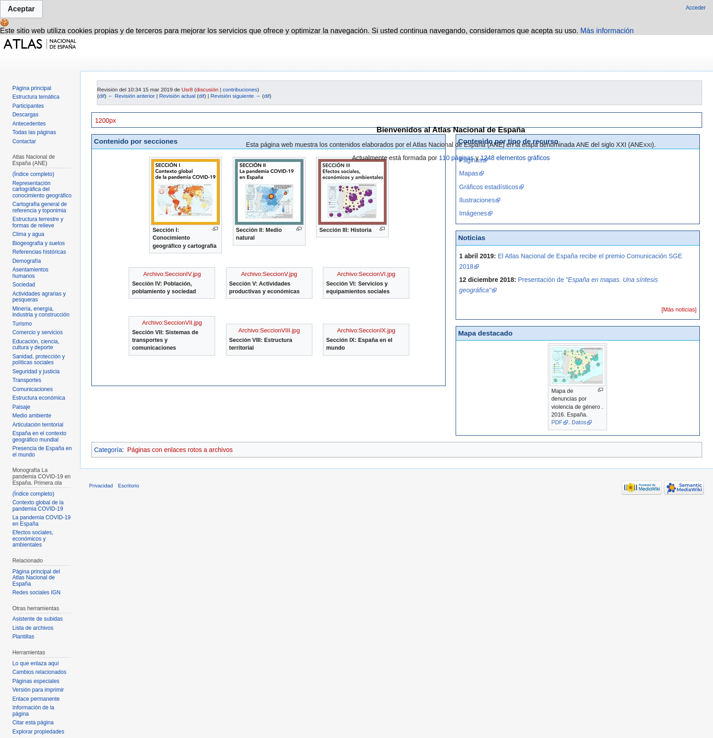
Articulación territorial (37, 425)
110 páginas (456, 157)
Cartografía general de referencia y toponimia (39, 207)
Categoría (108, 449)
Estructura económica (38, 398)
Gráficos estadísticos (488, 187)
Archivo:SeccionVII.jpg (172, 322)
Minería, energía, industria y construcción (40, 312)
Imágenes (473, 213)
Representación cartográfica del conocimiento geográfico (41, 189)
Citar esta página (33, 722)
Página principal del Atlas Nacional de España (36, 577)
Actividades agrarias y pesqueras (38, 297)
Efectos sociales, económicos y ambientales (32, 538)
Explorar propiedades (38, 731)
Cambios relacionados (39, 672)
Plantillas (23, 636)
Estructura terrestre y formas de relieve (37, 222)
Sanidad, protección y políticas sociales (38, 359)
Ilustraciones (477, 200)
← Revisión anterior (131, 96)
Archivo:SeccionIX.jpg (366, 330)
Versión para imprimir (38, 690)
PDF (556, 422)
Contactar (24, 141)
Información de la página (33, 710)
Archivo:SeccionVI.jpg (366, 274)
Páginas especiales (35, 681)
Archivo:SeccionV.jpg (269, 274)
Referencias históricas (39, 252)
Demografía (26, 261)
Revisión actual (177, 96)
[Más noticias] (679, 309)
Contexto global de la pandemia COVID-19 (38, 505)
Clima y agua (28, 234)
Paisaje (21, 407)
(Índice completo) (33, 174)
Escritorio (128, 485)
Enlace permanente (36, 699)
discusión (207, 89)
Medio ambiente (31, 415)
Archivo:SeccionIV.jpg (172, 274)
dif (102, 96)
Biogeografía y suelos (38, 243)
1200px (105, 120)
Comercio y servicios (37, 332)
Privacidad (101, 485)
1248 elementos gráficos (515, 157)
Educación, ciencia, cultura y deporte (35, 344)
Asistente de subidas (37, 619)
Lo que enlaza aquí (35, 663)
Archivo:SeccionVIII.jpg (269, 330)
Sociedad (23, 284)
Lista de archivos (32, 628)
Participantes (28, 106)
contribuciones (240, 89)
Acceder (696, 8)
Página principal (31, 88)
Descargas (25, 114)
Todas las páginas (34, 132)
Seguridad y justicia (36, 371)
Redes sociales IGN (36, 592)
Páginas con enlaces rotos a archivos (180, 449)
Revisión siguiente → (236, 96)
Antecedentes (28, 123)
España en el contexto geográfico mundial (39, 436)
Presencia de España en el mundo (42, 451)
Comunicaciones (32, 389)
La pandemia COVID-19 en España (41, 520)
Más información (606, 31)
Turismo (22, 324)
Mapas (468, 173)
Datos (579, 422)
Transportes (26, 380)
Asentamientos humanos (30, 272)
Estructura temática (35, 97)
